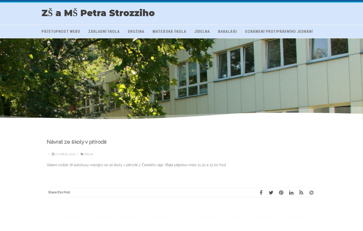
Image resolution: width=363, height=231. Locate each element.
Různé (88, 154)
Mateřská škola (169, 31)
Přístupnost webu (61, 31)
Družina (136, 31)
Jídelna (202, 31)
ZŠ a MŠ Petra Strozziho (98, 13)
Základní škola (104, 31)
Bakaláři (227, 31)
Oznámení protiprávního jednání (279, 31)
